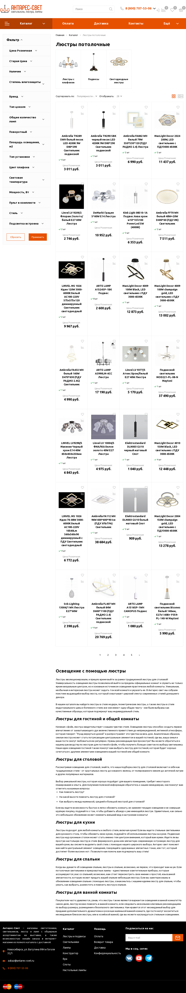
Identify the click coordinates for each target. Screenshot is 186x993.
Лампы (67, 947)
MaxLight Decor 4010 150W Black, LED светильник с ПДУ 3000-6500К (167, 448)
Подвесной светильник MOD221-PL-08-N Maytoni (167, 375)
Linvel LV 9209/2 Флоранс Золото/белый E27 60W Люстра (71, 218)
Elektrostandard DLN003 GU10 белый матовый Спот (135, 520)
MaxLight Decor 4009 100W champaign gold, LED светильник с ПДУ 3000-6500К (167, 293)
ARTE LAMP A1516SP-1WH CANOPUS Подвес (135, 607)
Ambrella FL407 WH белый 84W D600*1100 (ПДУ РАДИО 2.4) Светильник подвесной (103, 612)
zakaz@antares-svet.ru (21, 960)
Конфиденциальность (107, 953)
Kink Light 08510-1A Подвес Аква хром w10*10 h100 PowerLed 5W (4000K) (135, 220)
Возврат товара (103, 942)
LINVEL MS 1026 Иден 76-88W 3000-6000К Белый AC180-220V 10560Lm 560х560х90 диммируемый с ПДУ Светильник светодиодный (72, 531)
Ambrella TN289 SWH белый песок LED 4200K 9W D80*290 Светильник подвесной (71, 145)
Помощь (100, 928)
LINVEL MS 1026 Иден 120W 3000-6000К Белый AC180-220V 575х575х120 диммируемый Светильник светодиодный (71, 298)
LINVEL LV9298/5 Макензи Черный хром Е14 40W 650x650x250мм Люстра (71, 450)
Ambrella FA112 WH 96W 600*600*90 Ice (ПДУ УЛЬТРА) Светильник (103, 522)
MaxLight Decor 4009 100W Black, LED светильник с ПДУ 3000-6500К (135, 291)
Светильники (71, 942)
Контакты (136, 23)
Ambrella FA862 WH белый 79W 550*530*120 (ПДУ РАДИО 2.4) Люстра (135, 141)
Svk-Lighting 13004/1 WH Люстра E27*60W (71, 607)
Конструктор (70, 953)
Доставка (101, 23)
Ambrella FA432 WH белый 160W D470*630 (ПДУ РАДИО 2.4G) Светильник (72, 377)
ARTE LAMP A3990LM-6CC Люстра (103, 373)
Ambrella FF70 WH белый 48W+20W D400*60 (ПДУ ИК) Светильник (167, 218)
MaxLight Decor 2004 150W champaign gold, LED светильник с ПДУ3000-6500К (167, 523)
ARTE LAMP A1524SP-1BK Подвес (103, 289)
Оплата (68, 23)
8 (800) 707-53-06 (138, 8)
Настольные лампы (74, 970)
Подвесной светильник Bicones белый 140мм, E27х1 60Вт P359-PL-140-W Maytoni (167, 611)
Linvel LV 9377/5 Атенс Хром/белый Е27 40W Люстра (135, 373)
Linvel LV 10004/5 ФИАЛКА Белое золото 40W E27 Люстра (103, 448)
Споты (67, 964)
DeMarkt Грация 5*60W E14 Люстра (104, 214)
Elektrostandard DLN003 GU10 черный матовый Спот (135, 448)
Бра (65, 958)
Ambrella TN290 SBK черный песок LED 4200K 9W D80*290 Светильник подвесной (103, 143)
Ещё (167, 23)
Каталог (25, 23)
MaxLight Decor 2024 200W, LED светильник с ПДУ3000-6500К (167, 141)
